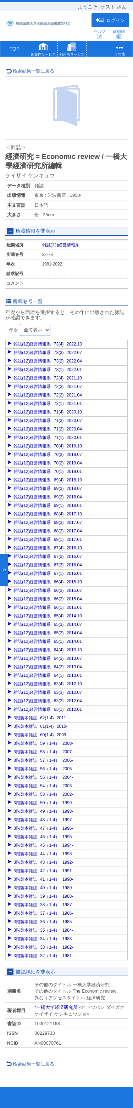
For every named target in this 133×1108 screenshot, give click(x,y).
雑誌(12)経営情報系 (60, 244)
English (119, 34)
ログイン (110, 20)
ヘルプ (100, 34)
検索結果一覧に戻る (30, 71)
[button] (43, 50)
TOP (15, 49)
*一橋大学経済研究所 (56, 1007)
